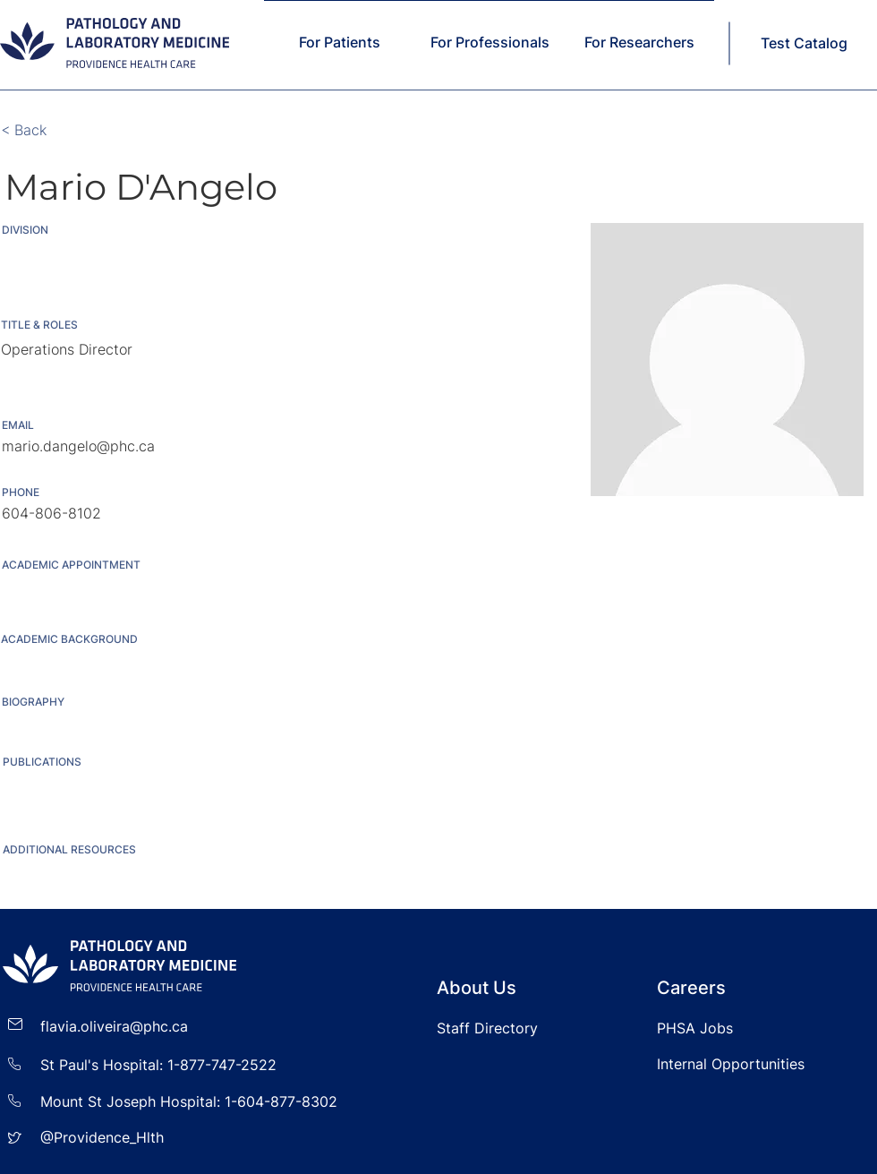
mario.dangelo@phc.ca (78, 446)
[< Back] (59, 130)
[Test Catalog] (805, 43)
